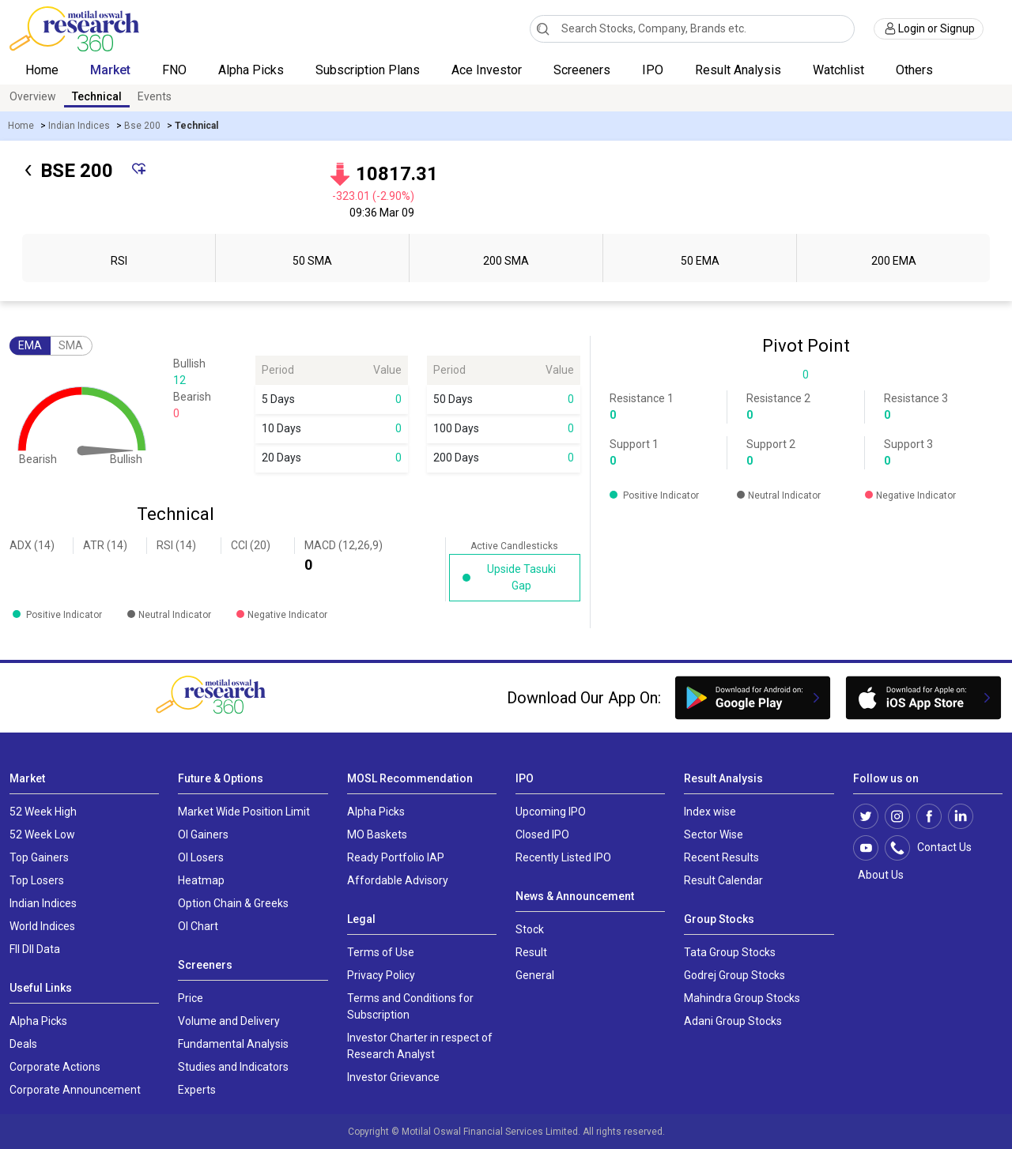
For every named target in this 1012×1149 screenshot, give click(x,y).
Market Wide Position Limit (244, 811)
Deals (23, 1044)
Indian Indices (79, 125)
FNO (174, 69)
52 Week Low (42, 834)
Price (190, 998)
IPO (652, 69)
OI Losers (201, 857)
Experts (197, 1089)
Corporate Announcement (75, 1089)
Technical (97, 96)
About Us (878, 874)
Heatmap (201, 880)
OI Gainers (203, 834)
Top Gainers (39, 857)
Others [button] (916, 69)
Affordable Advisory (397, 880)
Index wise (710, 811)
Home (42, 69)
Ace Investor (486, 69)
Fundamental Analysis (233, 1044)
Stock (529, 929)
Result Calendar (723, 880)
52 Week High (43, 811)
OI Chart (198, 926)
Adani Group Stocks (733, 1021)
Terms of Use (380, 952)
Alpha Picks (251, 69)
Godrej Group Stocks (734, 975)
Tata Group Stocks (730, 952)
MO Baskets (377, 834)
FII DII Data (34, 949)
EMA (30, 345)
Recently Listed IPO (563, 857)
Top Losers (36, 880)
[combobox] (692, 29)
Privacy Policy (381, 975)
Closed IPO (542, 834)
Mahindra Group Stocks (742, 998)
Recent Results (721, 857)
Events (155, 96)
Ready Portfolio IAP (395, 857)
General (534, 975)
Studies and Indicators (233, 1066)
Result (531, 952)
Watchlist (838, 69)
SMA (71, 345)
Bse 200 (142, 125)
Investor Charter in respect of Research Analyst (420, 1045)
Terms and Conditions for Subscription (410, 1006)
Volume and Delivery (229, 1021)
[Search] (542, 28)
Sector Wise (713, 834)
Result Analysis (738, 69)
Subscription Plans (367, 69)
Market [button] (110, 69)
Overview (32, 96)
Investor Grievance (393, 1077)
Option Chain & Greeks (233, 903)
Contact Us (936, 848)
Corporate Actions (54, 1066)
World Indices (42, 926)
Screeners (581, 69)
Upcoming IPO (550, 811)
